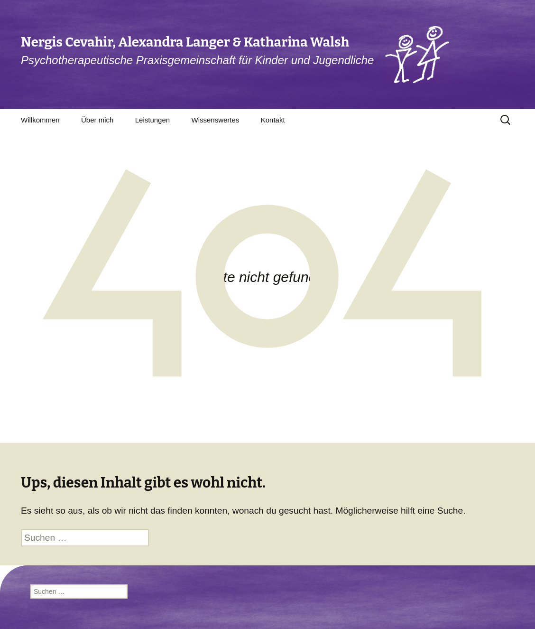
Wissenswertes (215, 120)
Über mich (97, 120)
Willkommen (40, 120)
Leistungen (152, 120)
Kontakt (273, 120)
